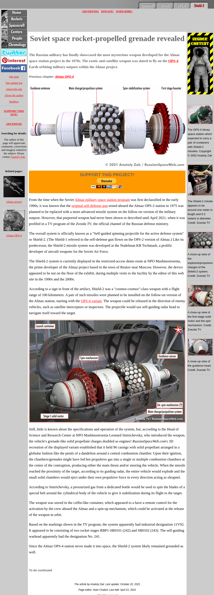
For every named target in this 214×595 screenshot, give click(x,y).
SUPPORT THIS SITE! (14, 112)
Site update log (14, 82)
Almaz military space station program (102, 200)
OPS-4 (173, 61)
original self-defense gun (90, 206)
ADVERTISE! (90, 11)
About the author (14, 95)
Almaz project (14, 201)
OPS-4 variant (91, 301)
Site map (14, 76)
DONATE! (107, 11)
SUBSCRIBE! (124, 11)
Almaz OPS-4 (14, 235)
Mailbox (14, 101)
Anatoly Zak (18, 156)
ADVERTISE (14, 123)
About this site (14, 89)
